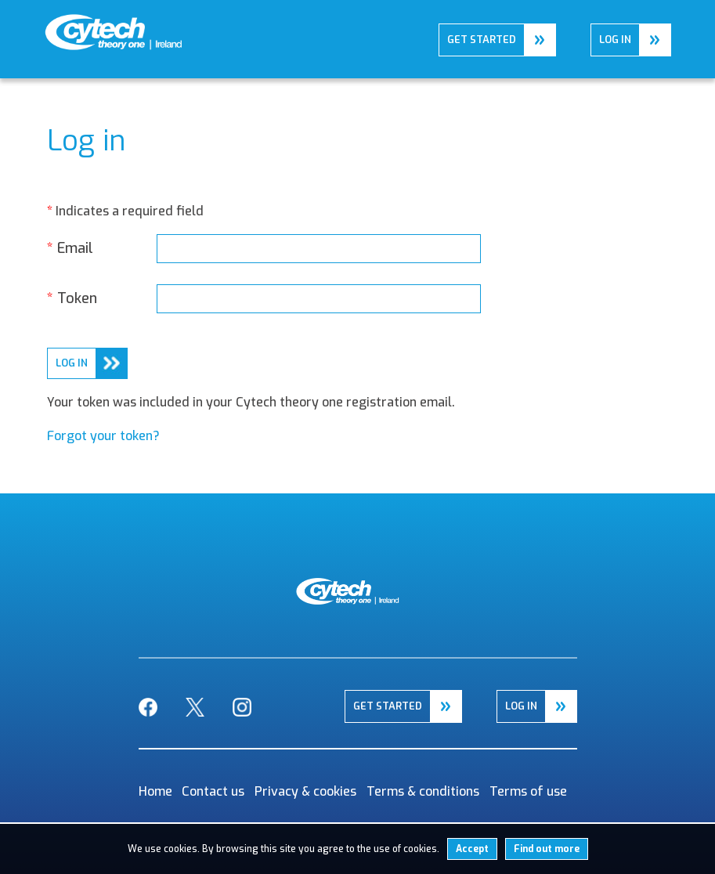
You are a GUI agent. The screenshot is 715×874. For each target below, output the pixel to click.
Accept (472, 849)
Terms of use (528, 791)
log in (72, 363)
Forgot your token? (103, 436)
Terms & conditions (423, 791)
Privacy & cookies (305, 791)
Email (70, 248)
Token (72, 298)
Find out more (547, 849)
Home (61, 24)
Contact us (213, 791)
